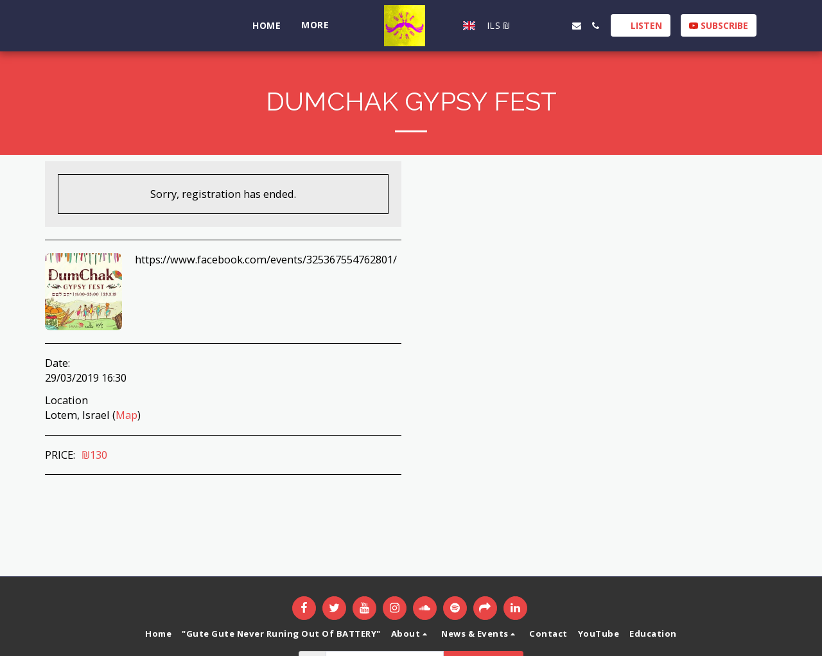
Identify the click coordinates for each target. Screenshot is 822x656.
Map (126, 414)
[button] (532, 25)
